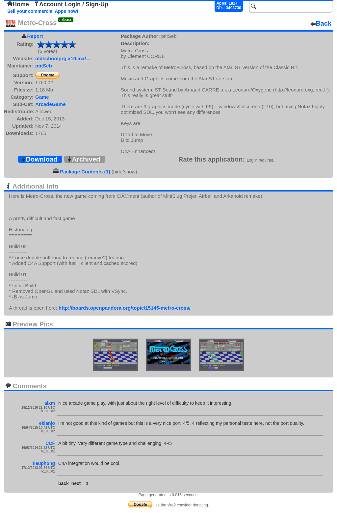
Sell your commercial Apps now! (42, 11)
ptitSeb (43, 65)
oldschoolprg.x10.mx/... (62, 58)
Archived (83, 159)
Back (320, 23)
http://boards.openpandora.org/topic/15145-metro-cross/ (125, 308)
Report (35, 36)
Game (42, 97)
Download (39, 159)
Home (18, 4)
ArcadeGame (50, 104)
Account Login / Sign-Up (71, 4)
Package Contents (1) (85, 171)
